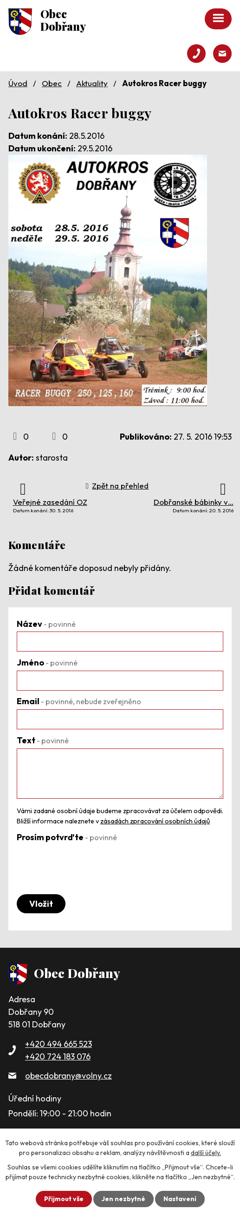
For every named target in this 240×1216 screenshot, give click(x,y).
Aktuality (92, 83)
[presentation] (87, 863)
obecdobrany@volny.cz (68, 1075)
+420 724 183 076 (58, 1056)
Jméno (47, 662)
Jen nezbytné (123, 1199)
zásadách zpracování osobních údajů (155, 821)
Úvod (17, 83)
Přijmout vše (64, 1199)
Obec (52, 83)
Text (43, 740)
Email (79, 701)
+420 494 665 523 (58, 1044)
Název (46, 623)
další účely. (206, 1152)
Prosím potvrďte (67, 837)
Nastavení (179, 1199)
